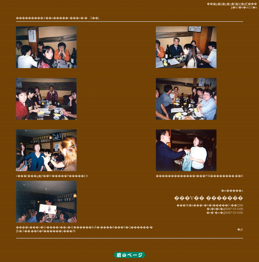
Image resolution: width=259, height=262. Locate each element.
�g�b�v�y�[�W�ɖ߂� (232, 4)
